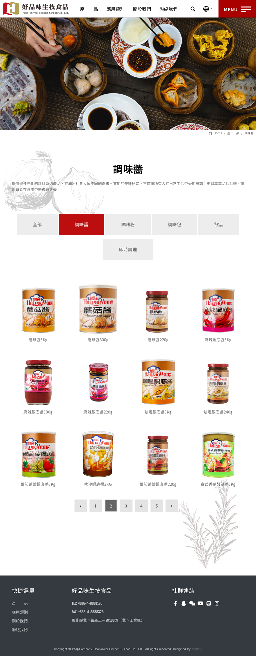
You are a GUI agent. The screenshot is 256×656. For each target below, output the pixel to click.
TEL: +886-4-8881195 (87, 603)
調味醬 (249, 133)
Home (218, 133)
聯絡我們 (169, 9)
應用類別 (115, 9)
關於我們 (142, 9)
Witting (197, 649)
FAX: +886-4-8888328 (88, 612)
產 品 (89, 9)
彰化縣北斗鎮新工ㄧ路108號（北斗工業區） (108, 620)
